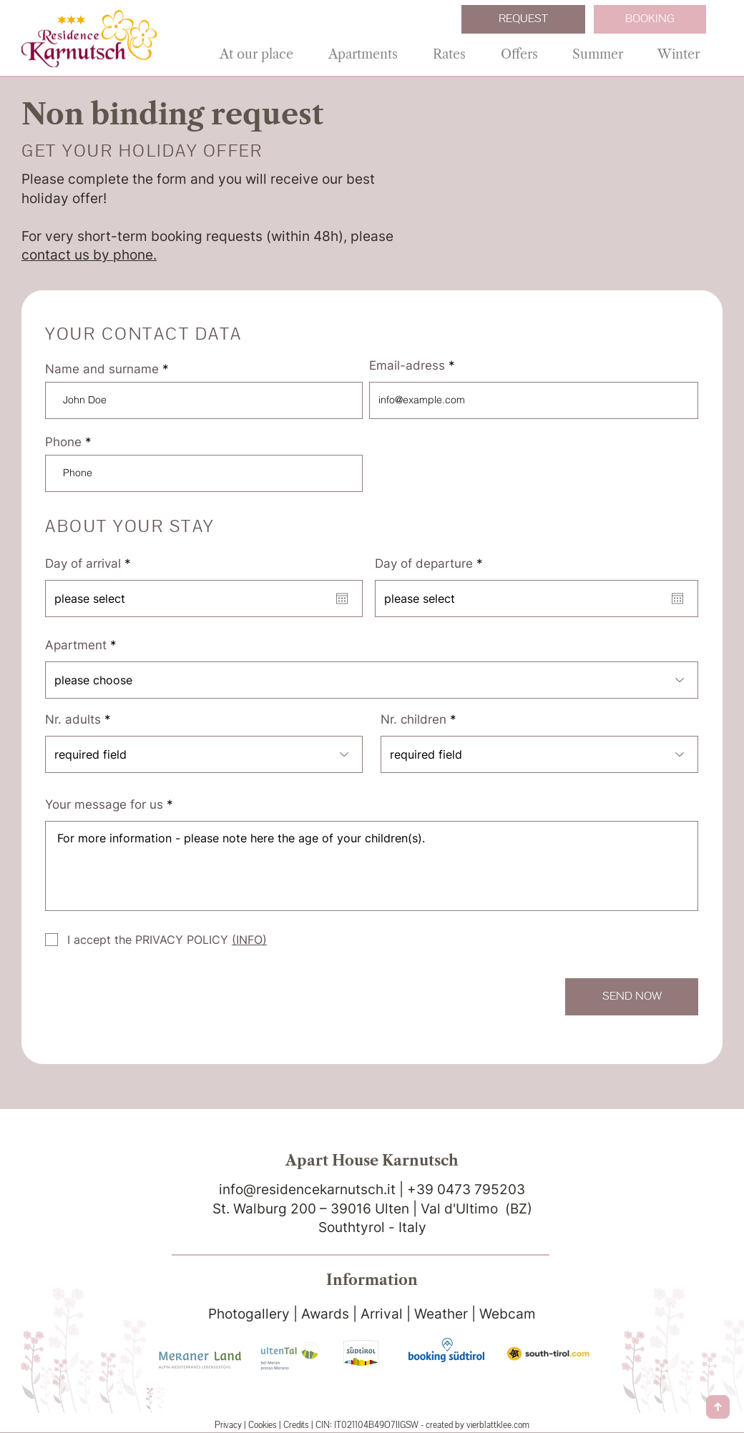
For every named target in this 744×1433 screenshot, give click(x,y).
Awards (325, 1314)
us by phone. (115, 255)
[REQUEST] (523, 19)
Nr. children (413, 720)
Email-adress (407, 366)
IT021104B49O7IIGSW (376, 1425)
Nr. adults (73, 720)
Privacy (228, 1425)
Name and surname (102, 369)
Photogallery (249, 1314)
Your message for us (104, 805)
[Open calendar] (342, 598)
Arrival (382, 1314)
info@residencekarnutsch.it (309, 1189)
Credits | (299, 1425)
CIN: (323, 1425)
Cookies (263, 1425)
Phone (63, 442)
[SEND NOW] (631, 996)
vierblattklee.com (497, 1425)
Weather (441, 1314)
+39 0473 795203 (466, 1189)
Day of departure (432, 564)
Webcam (507, 1314)
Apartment (76, 645)
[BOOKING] (650, 19)
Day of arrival (91, 564)
